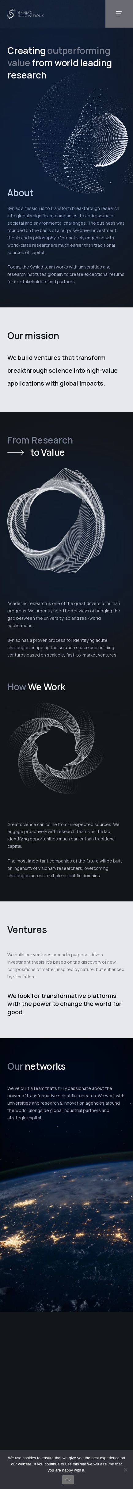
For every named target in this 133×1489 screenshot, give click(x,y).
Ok (67, 1480)
